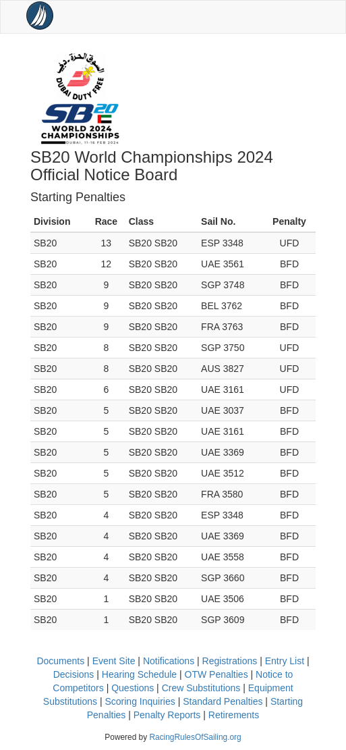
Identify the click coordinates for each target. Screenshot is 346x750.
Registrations (230, 660)
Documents (60, 660)
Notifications (168, 660)
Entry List (284, 660)
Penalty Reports (167, 714)
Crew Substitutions (201, 687)
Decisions (73, 674)
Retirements (233, 714)
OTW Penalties (216, 674)
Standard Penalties (222, 701)
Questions (132, 687)
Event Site (114, 660)
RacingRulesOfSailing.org (195, 737)
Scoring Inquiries (140, 701)
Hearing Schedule (139, 674)
